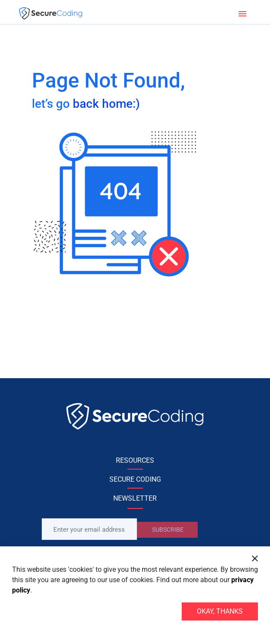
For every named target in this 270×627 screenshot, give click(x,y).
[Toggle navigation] (242, 13)
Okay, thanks (220, 611)
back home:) (106, 104)
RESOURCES (135, 460)
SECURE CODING (135, 479)
